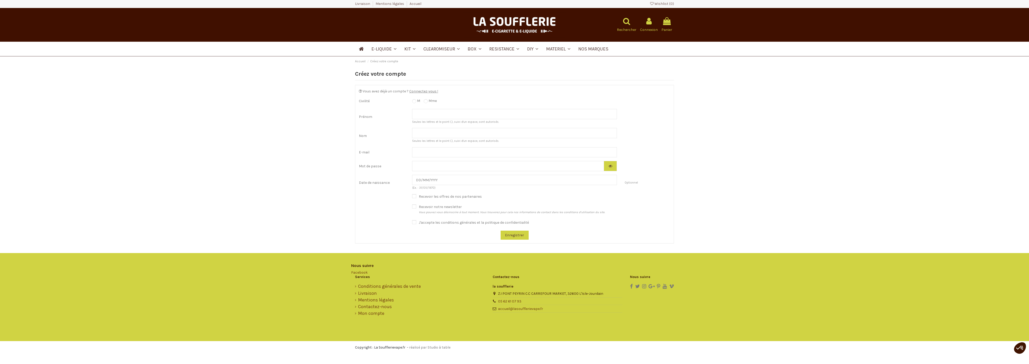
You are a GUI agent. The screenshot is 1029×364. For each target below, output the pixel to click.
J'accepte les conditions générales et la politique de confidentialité (474, 222)
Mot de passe (370, 166)
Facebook (359, 272)
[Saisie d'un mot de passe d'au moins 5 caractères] (508, 166)
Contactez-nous (375, 306)
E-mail (364, 152)
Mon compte (371, 313)
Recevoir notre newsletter (512, 209)
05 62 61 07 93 (509, 301)
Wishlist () (662, 4)
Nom (363, 136)
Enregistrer (514, 235)
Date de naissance (374, 182)
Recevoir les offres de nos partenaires (450, 196)
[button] (1020, 348)
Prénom (365, 117)
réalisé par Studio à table (429, 347)
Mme (430, 101)
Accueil (415, 4)
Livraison (363, 4)
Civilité (364, 101)
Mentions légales (390, 4)
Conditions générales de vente (389, 286)
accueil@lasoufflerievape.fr (520, 309)
